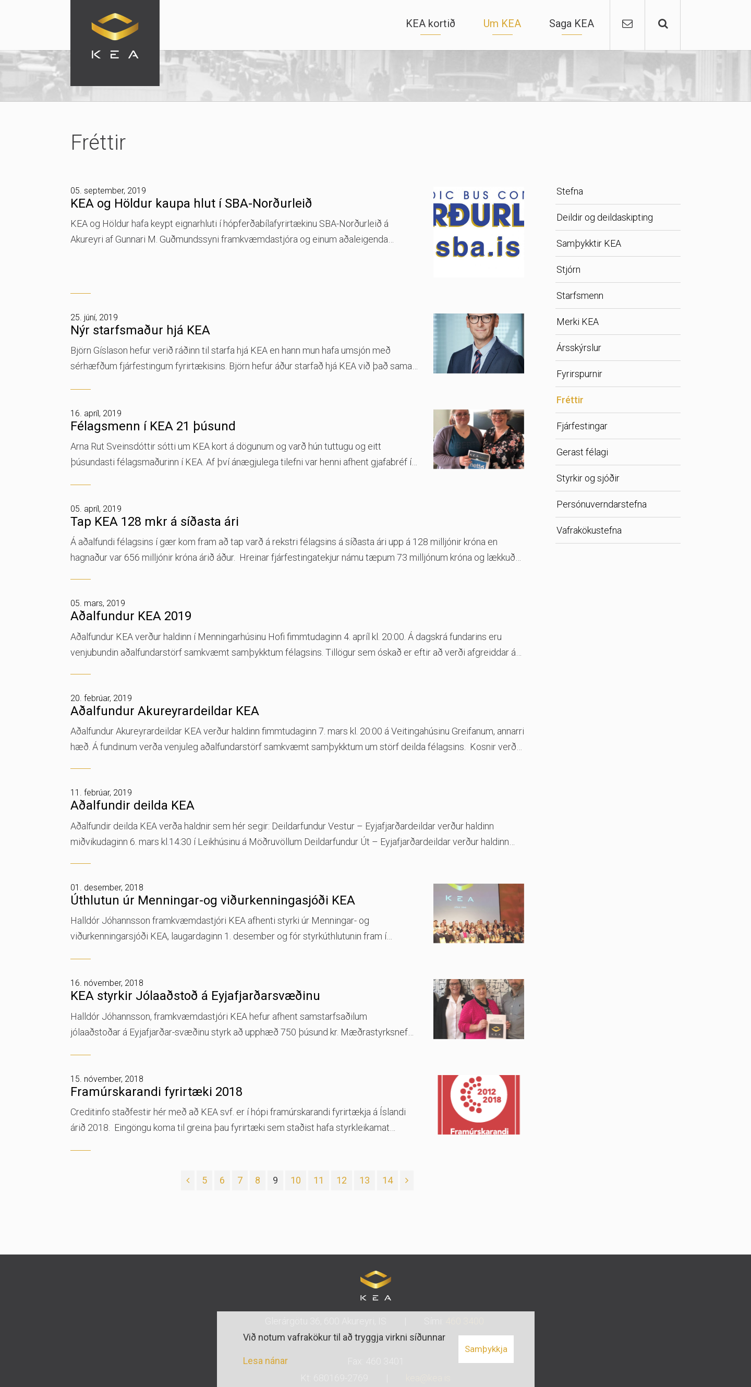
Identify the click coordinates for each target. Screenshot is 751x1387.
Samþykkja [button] (486, 1349)
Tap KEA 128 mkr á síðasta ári (154, 521)
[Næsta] (407, 1180)
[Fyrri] (188, 1180)
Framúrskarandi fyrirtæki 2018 (156, 1091)
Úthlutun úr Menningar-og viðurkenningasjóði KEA (212, 900)
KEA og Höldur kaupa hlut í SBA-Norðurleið (191, 203)
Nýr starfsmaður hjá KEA (140, 330)
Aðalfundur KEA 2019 (130, 616)
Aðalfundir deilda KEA (132, 805)
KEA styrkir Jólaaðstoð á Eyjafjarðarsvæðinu (195, 995)
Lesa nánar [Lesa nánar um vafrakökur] (265, 1360)
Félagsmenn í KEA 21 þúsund (153, 426)
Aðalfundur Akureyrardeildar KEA (164, 711)
